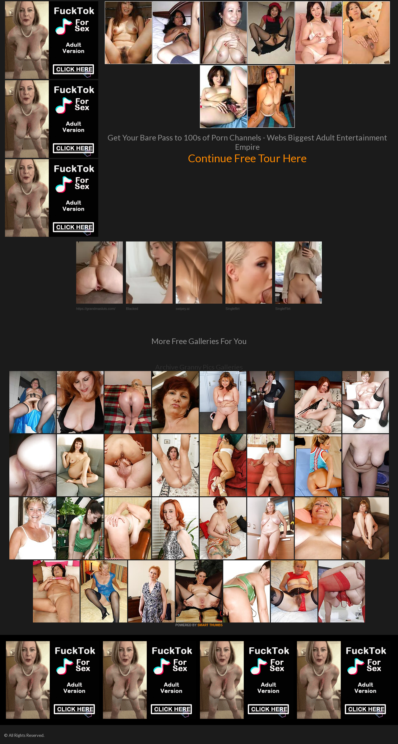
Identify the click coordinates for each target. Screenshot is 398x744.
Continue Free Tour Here (247, 157)
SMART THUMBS (210, 625)
